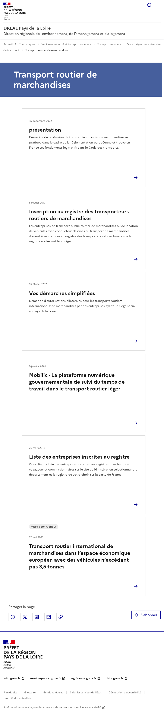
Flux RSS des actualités (17, 698)
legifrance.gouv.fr (83, 678)
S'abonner (146, 614)
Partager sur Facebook (13, 617)
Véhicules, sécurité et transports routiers (66, 44)
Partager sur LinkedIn (36, 617)
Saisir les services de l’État (85, 692)
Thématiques (27, 44)
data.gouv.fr (114, 678)
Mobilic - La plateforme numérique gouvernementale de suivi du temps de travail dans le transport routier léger (77, 382)
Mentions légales (53, 692)
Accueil (8, 44)
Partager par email (48, 617)
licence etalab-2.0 (90, 707)
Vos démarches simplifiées (62, 293)
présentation (45, 130)
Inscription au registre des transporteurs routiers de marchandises (79, 215)
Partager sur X (24, 617)
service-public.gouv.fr (45, 678)
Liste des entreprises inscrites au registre (79, 457)
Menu (158, 5)
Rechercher (149, 5)
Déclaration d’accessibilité (124, 692)
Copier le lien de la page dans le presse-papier (60, 617)
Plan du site (10, 692)
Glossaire (30, 692)
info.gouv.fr (11, 678)
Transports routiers (109, 44)
